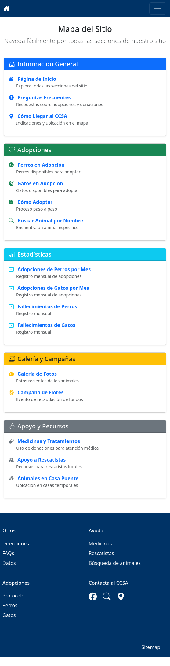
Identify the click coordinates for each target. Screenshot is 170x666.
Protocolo (13, 595)
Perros (9, 605)
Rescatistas (101, 553)
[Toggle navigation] (157, 8)
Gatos (9, 615)
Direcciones (15, 543)
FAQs (8, 553)
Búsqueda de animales (115, 563)
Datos (9, 563)
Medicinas (100, 543)
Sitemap (151, 647)
